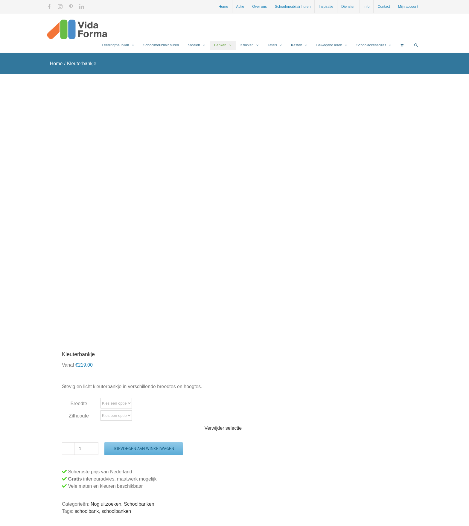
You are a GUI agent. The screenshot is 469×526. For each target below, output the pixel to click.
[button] (416, 45)
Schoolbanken (139, 504)
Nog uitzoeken (106, 504)
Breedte (78, 403)
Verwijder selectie (223, 428)
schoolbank (87, 511)
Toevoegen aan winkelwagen (143, 448)
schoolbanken (116, 511)
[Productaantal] (80, 449)
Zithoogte (79, 415)
